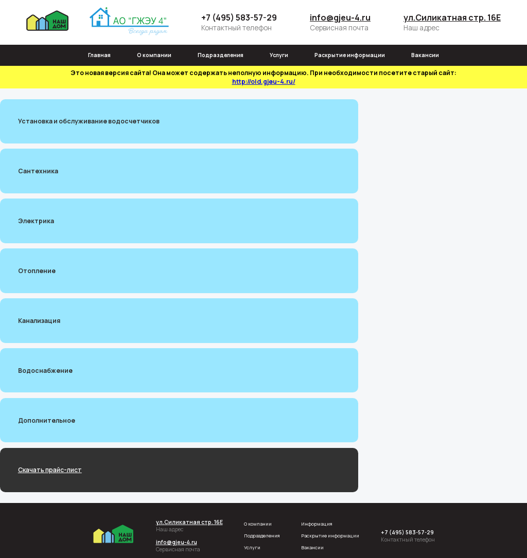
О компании (154, 55)
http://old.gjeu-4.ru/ (263, 81)
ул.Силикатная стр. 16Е (452, 17)
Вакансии (425, 55)
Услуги (279, 55)
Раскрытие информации (349, 55)
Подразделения (220, 55)
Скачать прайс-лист (50, 469)
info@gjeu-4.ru (340, 17)
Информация (316, 523)
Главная (99, 55)
